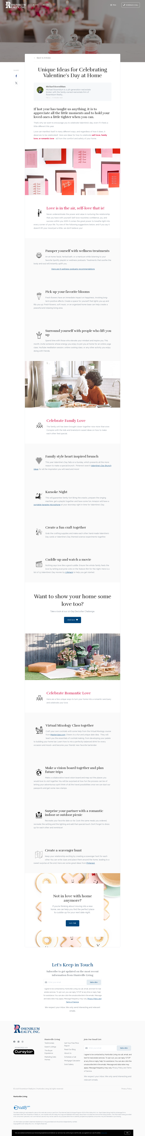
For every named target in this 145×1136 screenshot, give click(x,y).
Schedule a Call (70, 1057)
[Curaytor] (23, 1054)
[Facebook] (14, 1042)
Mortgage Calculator (72, 1061)
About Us (67, 1053)
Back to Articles (44, 58)
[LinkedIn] (18, 1042)
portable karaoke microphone (47, 505)
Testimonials (49, 1043)
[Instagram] (22, 1042)
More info (104, 1133)
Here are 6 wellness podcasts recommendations (73, 269)
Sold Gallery (69, 1064)
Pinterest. (90, 863)
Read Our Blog (70, 1049)
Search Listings (50, 1047)
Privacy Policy (126, 1089)
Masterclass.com (57, 735)
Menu (113, 5)
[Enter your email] (67, 982)
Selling (46, 5)
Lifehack (69, 572)
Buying (36, 5)
